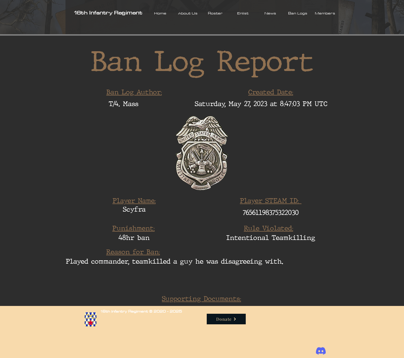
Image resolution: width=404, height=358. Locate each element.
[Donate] (226, 319)
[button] (187, 13)
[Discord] (320, 350)
